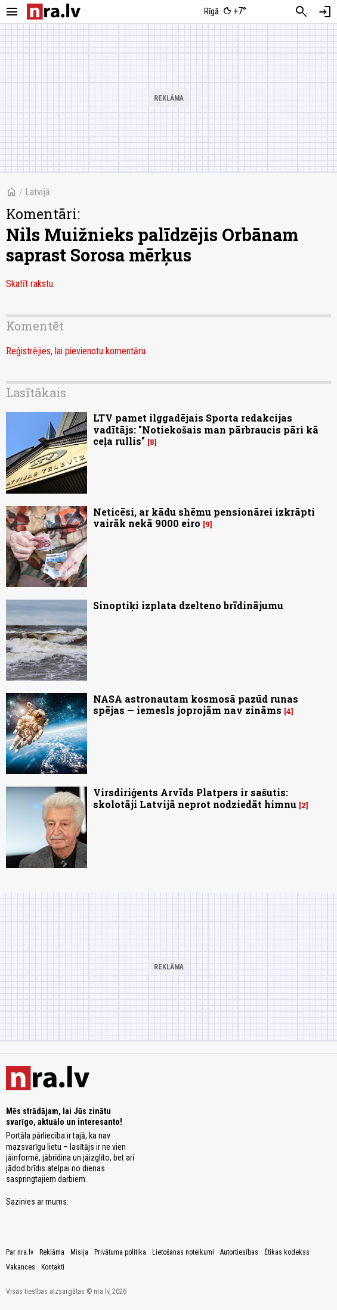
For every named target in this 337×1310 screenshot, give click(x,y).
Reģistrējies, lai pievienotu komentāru (76, 351)
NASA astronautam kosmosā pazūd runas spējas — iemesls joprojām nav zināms (195, 704)
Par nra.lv (19, 1252)
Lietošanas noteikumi (183, 1252)
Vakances (20, 1267)
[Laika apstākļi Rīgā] (225, 11)
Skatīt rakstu (29, 283)
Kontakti (52, 1267)
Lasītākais (36, 392)
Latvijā (37, 192)
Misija (79, 1252)
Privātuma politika (120, 1252)
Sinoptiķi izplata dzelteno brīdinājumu (188, 605)
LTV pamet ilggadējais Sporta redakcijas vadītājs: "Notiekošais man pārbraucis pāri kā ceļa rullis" (206, 429)
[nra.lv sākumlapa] (54, 12)
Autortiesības (239, 1252)
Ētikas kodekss (287, 1252)
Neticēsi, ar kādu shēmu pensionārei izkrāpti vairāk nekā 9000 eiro (204, 517)
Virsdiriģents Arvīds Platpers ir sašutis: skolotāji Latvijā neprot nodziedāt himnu (194, 798)
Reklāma (51, 1252)
